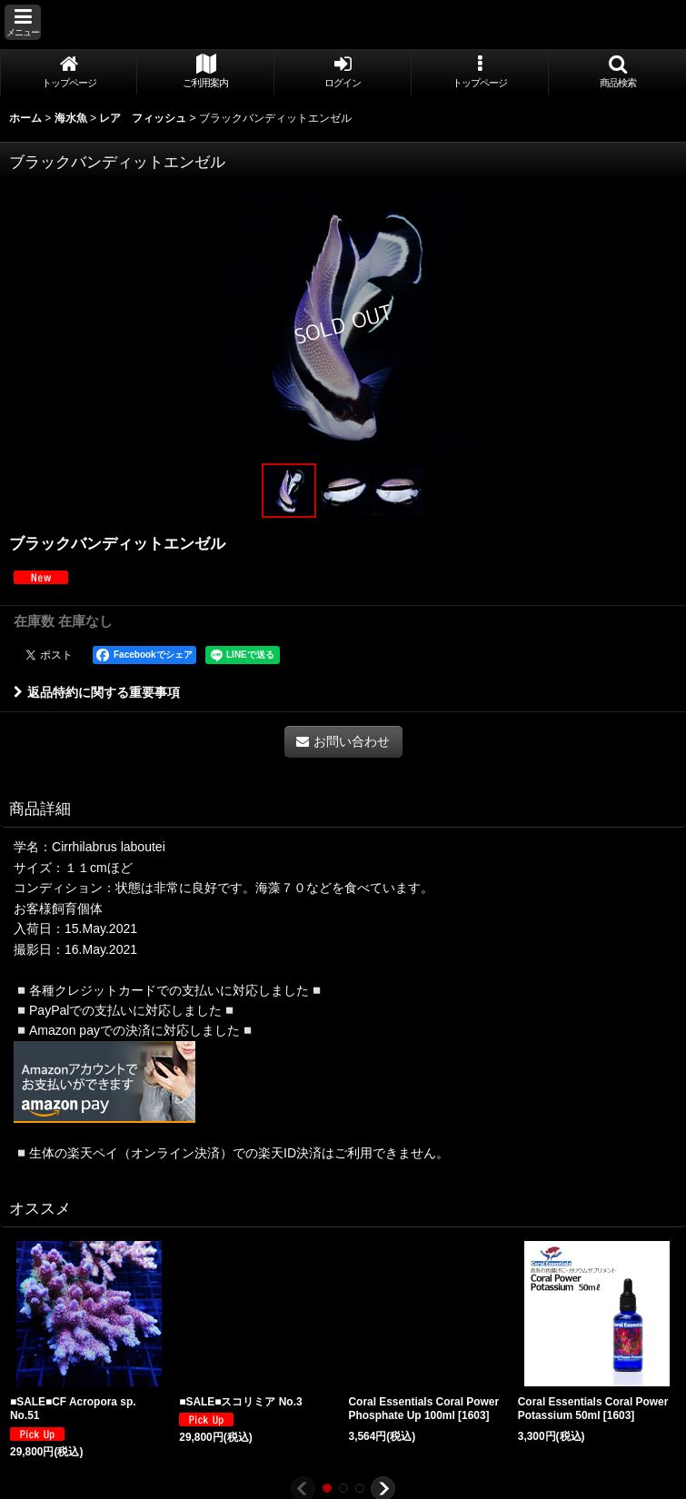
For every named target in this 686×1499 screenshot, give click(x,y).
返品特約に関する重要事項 (97, 692)
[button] (23, 22)
